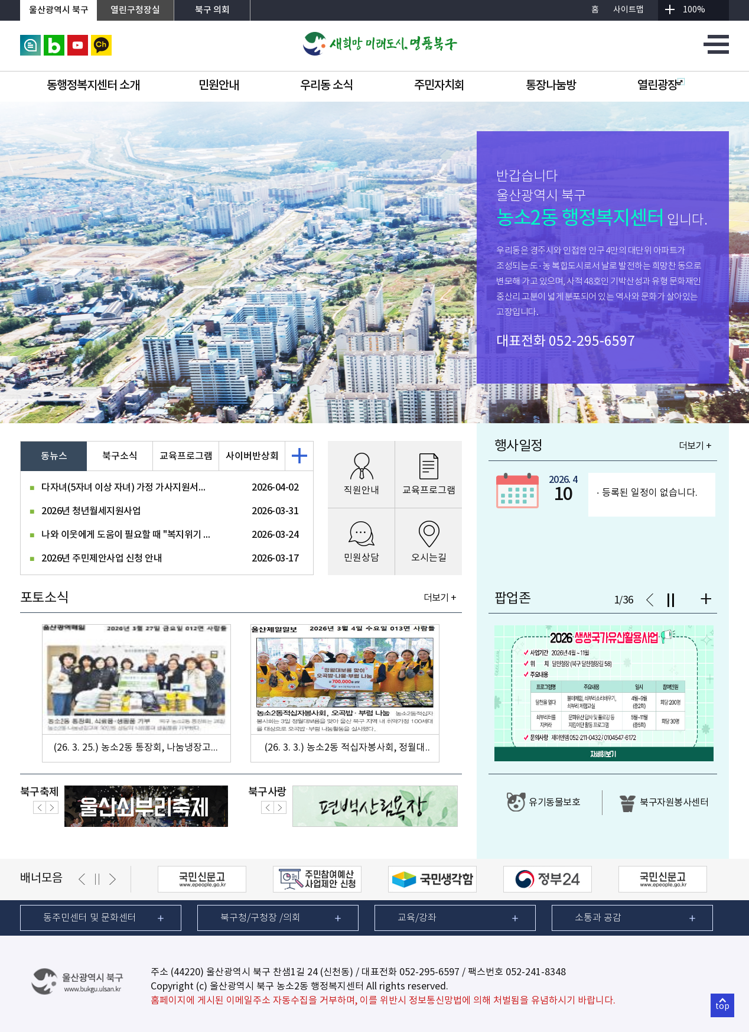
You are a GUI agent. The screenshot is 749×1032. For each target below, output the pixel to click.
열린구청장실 (135, 10)
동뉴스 (54, 456)
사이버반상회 (252, 456)
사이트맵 (628, 10)
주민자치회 (439, 86)
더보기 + (440, 598)
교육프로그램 (186, 456)
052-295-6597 (592, 341)
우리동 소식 (326, 86)
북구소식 (120, 456)
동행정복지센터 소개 (93, 86)
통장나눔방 (551, 86)
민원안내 (218, 86)
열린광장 (661, 86)
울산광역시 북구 (59, 10)
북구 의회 (212, 10)
